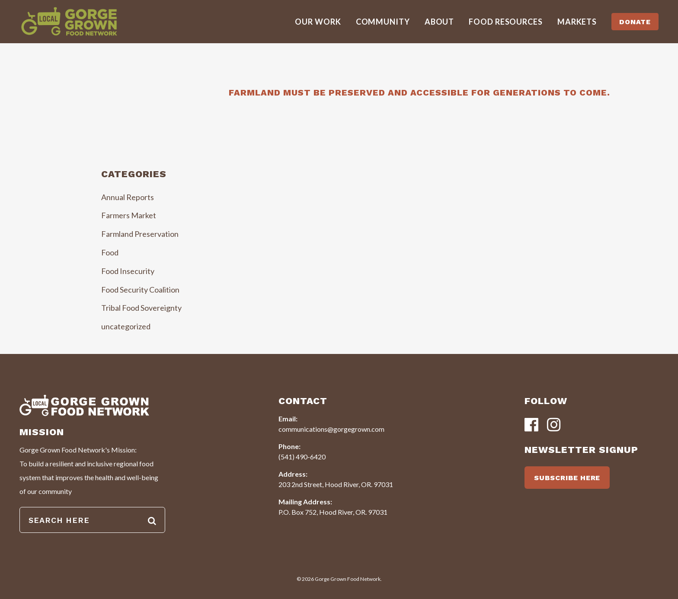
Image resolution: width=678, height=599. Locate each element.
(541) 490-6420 (302, 456)
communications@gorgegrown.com (331, 429)
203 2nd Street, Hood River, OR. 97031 (335, 484)
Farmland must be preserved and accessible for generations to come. (419, 92)
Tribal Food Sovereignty (141, 307)
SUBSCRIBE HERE (567, 478)
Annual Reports (127, 197)
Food (109, 252)
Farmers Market (128, 215)
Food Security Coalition (140, 289)
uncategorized (125, 326)
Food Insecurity (127, 271)
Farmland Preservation (140, 234)
